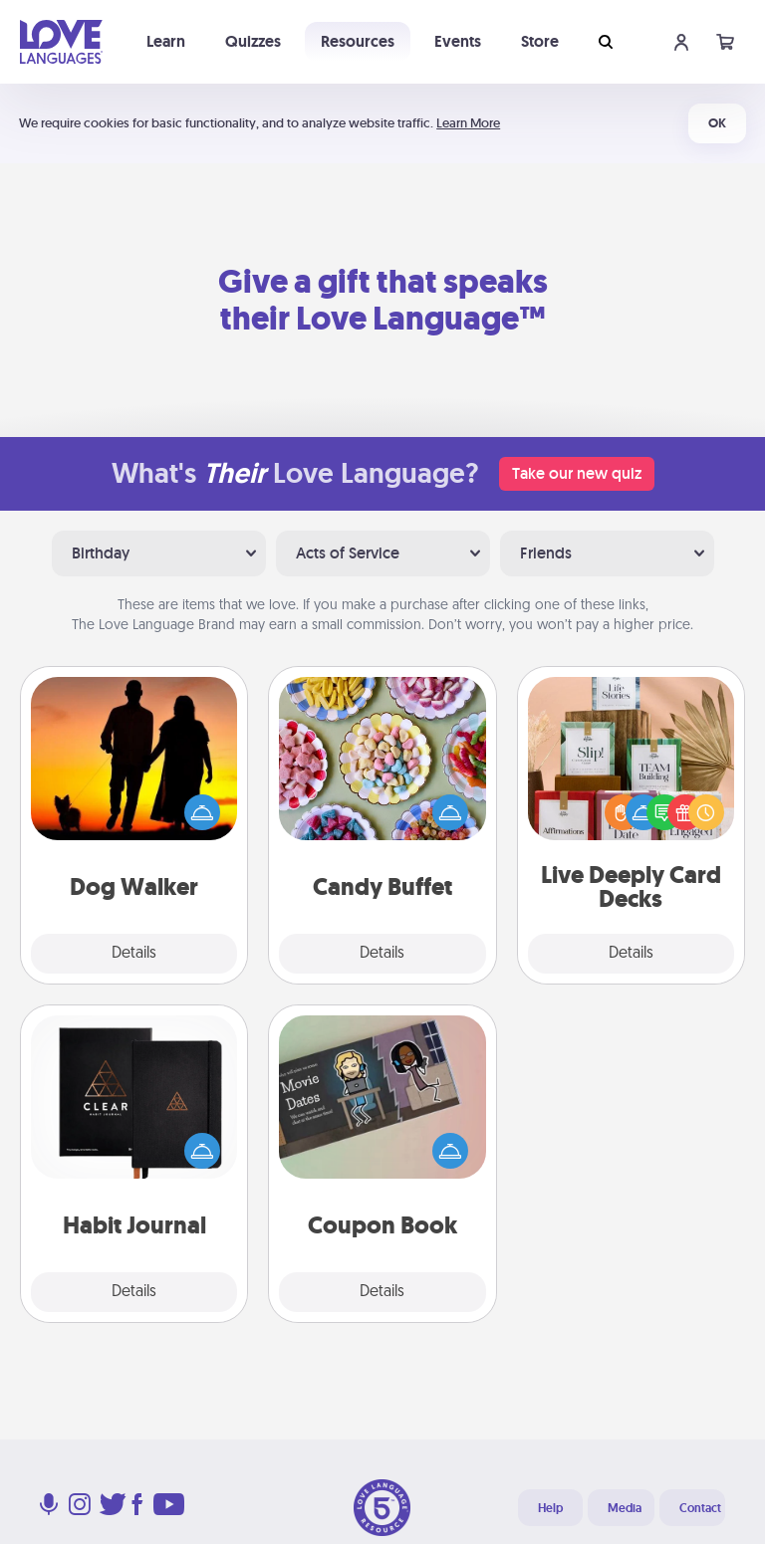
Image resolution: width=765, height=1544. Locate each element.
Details (134, 954)
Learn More (468, 122)
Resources (357, 41)
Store (540, 41)
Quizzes (253, 41)
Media (624, 1508)
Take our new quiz (576, 473)
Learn (165, 41)
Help (550, 1508)
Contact (700, 1508)
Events (457, 41)
